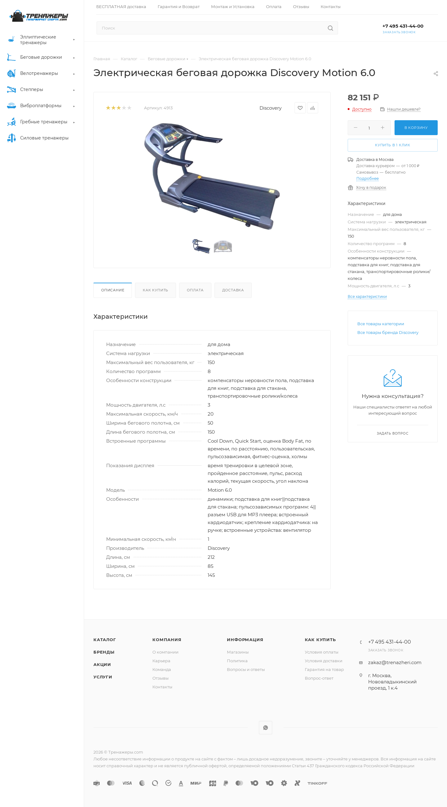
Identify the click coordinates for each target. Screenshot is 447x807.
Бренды (104, 652)
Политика (237, 660)
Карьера (161, 660)
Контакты (162, 686)
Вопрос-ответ (319, 678)
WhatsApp (265, 727)
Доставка (233, 290)
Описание (112, 290)
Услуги (102, 676)
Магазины (238, 652)
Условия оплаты (321, 652)
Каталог (104, 639)
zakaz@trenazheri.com (395, 662)
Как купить (155, 290)
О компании (165, 652)
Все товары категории (380, 323)
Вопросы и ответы (246, 669)
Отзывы (160, 678)
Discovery (271, 108)
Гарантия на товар (324, 669)
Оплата (195, 290)
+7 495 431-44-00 (402, 26)
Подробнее (367, 178)
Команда (161, 669)
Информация (245, 639)
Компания (166, 639)
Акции (102, 664)
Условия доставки (323, 660)
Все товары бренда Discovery (387, 332)
